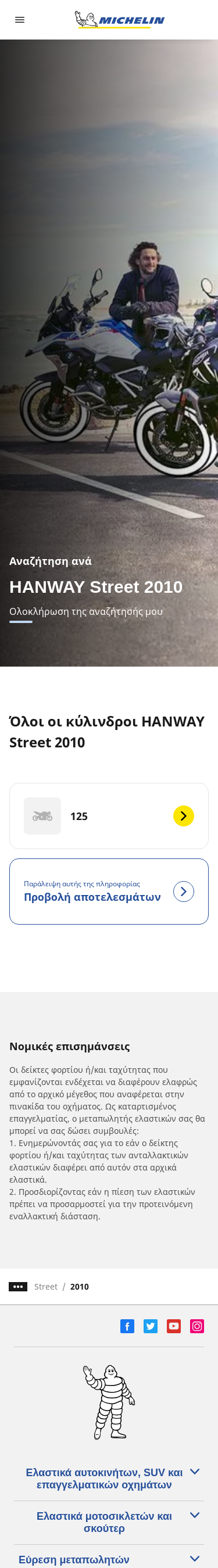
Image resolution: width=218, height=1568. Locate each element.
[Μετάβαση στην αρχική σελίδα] (119, 19)
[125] (109, 816)
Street (46, 1286)
